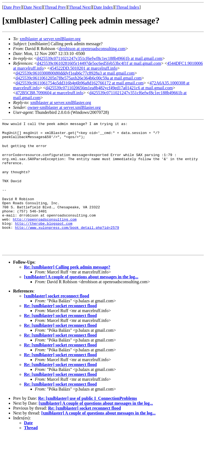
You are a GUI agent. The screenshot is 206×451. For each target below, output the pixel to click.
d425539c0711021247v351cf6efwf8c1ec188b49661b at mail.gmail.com (99, 58)
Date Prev (12, 7)
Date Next (33, 7)
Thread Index (127, 7)
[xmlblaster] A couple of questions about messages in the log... (81, 293)
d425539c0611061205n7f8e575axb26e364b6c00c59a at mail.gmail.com (78, 78)
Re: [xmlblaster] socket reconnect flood (60, 322)
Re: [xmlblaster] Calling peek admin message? (67, 283)
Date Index (103, 7)
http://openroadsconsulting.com (45, 232)
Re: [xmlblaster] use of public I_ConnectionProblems (87, 414)
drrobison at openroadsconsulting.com (92, 48)
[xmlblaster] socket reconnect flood (56, 312)
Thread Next (80, 7)
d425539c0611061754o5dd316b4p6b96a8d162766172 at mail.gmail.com (80, 83)
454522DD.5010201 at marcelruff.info (83, 68)
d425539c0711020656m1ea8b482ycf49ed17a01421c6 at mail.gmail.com (109, 88)
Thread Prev (55, 7)
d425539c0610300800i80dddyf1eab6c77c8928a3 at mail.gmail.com (75, 73)
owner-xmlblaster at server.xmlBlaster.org (64, 107)
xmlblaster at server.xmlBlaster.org (50, 38)
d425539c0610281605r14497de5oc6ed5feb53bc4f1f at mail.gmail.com (99, 63)
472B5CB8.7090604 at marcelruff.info (49, 92)
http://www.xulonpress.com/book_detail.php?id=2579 (67, 242)
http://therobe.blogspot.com (43, 237)
